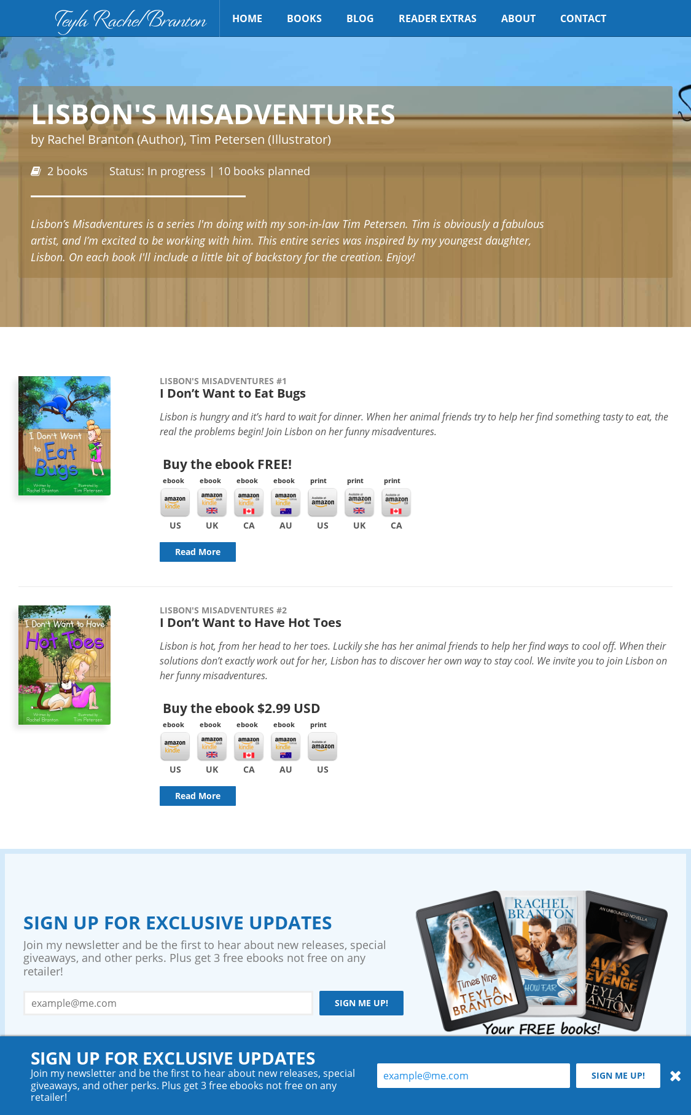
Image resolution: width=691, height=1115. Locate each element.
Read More (198, 552)
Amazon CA (396, 503)
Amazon (322, 503)
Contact (583, 18)
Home (247, 18)
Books (304, 18)
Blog (360, 18)
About (518, 18)
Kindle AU (285, 503)
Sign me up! (361, 1003)
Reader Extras (438, 18)
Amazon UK (359, 503)
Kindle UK (212, 503)
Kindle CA (248, 503)
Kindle (175, 503)
